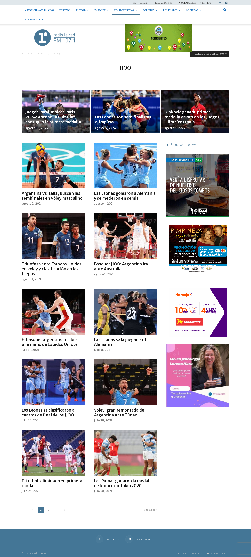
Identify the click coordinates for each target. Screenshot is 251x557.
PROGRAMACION (187, 3)
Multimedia (33, 19)
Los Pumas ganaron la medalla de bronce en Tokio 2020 (123, 483)
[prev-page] (25, 510)
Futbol (82, 10)
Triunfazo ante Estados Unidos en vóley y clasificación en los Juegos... (51, 268)
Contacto (182, 553)
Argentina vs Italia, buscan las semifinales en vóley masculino (52, 196)
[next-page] (65, 510)
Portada (65, 10)
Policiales (172, 10)
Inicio (24, 53)
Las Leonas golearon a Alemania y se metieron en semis (125, 196)
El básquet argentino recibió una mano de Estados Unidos (50, 342)
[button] (224, 10)
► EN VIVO (205, 3)
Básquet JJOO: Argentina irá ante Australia (121, 266)
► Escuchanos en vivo (39, 10)
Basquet (101, 10)
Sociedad (194, 10)
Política (150, 10)
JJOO (50, 53)
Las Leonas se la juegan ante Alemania (121, 342)
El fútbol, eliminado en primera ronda (52, 483)
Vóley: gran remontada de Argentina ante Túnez (119, 413)
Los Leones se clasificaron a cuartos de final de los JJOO (48, 413)
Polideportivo (125, 10)
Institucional (197, 553)
